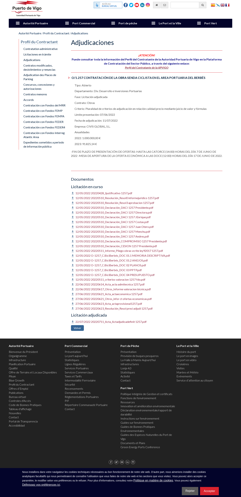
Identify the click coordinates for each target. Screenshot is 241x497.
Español (213, 4)
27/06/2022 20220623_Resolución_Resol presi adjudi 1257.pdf (114, 308)
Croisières (182, 364)
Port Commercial (83, 23)
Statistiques (72, 360)
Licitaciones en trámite (37, 54)
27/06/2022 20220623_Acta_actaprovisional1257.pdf (108, 303)
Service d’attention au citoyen (194, 380)
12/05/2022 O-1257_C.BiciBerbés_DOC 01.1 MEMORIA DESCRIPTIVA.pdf (122, 255)
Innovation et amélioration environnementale (148, 406)
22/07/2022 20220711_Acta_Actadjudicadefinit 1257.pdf (111, 321)
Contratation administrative (40, 48)
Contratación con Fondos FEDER (43, 121)
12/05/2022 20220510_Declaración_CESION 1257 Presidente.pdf (116, 246)
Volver (77, 328)
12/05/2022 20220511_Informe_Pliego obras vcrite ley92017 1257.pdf (119, 250)
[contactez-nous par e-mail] (164, 5)
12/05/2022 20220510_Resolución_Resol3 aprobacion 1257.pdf (114, 202)
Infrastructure (17, 360)
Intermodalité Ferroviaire (80, 380)
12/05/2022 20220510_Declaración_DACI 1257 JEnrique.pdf (113, 217)
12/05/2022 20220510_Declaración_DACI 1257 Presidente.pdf (114, 207)
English (222, 4)
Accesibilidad (17, 425)
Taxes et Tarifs (73, 376)
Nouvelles (15, 413)
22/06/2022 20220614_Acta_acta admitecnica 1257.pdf (110, 284)
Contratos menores (35, 94)
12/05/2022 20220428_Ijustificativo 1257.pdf (103, 193)
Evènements (184, 376)
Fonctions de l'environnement (138, 398)
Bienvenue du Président (23, 351)
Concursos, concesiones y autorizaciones (39, 86)
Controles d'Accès (20, 400)
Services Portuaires (77, 368)
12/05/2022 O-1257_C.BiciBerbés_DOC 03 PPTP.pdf (108, 270)
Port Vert (210, 23)
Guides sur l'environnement (137, 422)
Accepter (209, 491)
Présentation (73, 351)
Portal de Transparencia (23, 421)
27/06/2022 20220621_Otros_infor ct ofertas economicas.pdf (113, 298)
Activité (125, 376)
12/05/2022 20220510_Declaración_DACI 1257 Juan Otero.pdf (114, 226)
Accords (28, 99)
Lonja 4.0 (126, 368)
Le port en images (187, 356)
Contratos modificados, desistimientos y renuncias (39, 67)
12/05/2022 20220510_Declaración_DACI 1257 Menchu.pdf (112, 231)
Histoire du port (186, 351)
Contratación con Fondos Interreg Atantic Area (44, 135)
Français (227, 4)
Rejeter (190, 490)
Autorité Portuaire (35, 23)
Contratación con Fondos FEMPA (43, 116)
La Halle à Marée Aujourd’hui (138, 360)
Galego (218, 4)
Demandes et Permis (78, 392)
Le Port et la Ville (170, 23)
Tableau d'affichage (20, 409)
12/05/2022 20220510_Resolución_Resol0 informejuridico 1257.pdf (117, 198)
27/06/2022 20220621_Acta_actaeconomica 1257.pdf (108, 294)
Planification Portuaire (22, 364)
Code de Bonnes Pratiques (25, 405)
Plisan (12, 376)
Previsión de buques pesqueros (140, 356)
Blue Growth (16, 380)
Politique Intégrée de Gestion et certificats (146, 394)
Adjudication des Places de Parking (39, 77)
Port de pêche (128, 23)
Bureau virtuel (17, 396)
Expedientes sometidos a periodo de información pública (43, 144)
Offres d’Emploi (18, 388)
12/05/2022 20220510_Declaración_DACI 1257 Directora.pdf (113, 212)
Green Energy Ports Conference (140, 447)
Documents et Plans (133, 443)
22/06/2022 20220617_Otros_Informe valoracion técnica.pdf (113, 289)
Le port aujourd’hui (76, 356)
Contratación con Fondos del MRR (44, 105)
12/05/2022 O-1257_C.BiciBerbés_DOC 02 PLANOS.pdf (110, 265)
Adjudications (79, 33)
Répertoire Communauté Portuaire (86, 405)
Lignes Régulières (75, 364)
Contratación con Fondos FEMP (43, 110)
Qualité (13, 368)
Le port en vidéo (186, 360)
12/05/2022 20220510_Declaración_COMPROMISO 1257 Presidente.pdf (121, 241)
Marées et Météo (187, 372)
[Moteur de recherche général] (188, 5)
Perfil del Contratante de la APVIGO (146, 67)
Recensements (74, 388)
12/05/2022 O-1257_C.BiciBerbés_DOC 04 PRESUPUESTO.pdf (115, 274)
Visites (180, 368)
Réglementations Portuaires (82, 396)
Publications (16, 392)
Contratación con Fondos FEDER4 (44, 127)
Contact (14, 417)
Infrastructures (130, 364)
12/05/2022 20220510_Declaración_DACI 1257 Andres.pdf (112, 236)
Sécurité (70, 384)
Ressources (128, 402)
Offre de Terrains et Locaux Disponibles (33, 372)
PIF (67, 400)
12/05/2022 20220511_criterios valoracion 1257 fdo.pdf (110, 279)
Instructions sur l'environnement (140, 418)
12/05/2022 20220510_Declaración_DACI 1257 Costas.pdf (112, 222)
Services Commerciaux (79, 372)
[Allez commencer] (156, 5)
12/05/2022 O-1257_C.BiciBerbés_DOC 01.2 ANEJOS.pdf (111, 260)
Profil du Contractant (56, 33)
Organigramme (18, 356)
